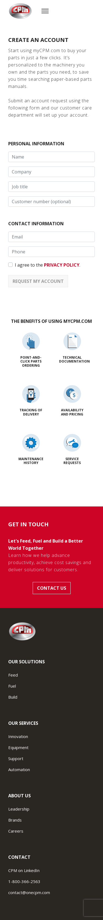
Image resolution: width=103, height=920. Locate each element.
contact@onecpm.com (29, 892)
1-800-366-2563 (24, 881)
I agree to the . (47, 265)
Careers (15, 831)
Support (15, 758)
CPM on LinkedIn (24, 870)
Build (12, 697)
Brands (15, 820)
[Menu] (45, 11)
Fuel (12, 686)
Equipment (18, 747)
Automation (19, 769)
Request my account (38, 281)
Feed (13, 675)
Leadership (18, 809)
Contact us (51, 588)
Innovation (18, 736)
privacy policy (61, 265)
